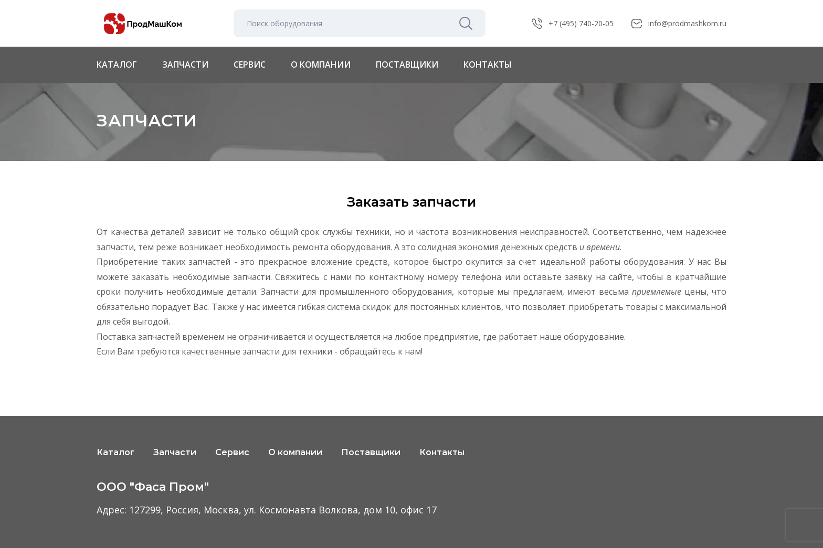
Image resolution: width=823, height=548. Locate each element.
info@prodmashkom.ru (687, 23)
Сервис (250, 64)
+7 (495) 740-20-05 (581, 23)
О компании (321, 64)
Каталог (117, 64)
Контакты (487, 64)
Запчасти (185, 64)
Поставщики (407, 64)
